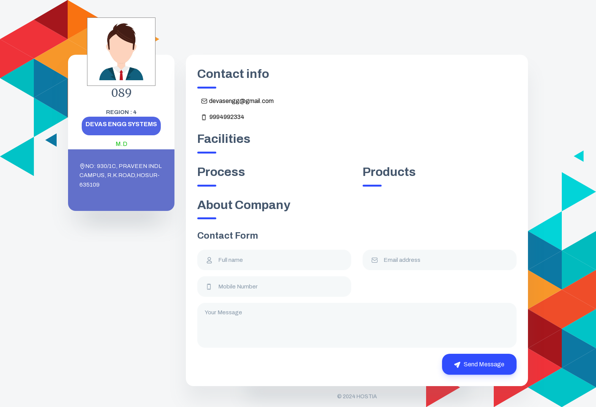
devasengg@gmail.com (237, 101)
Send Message (479, 364)
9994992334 (222, 117)
